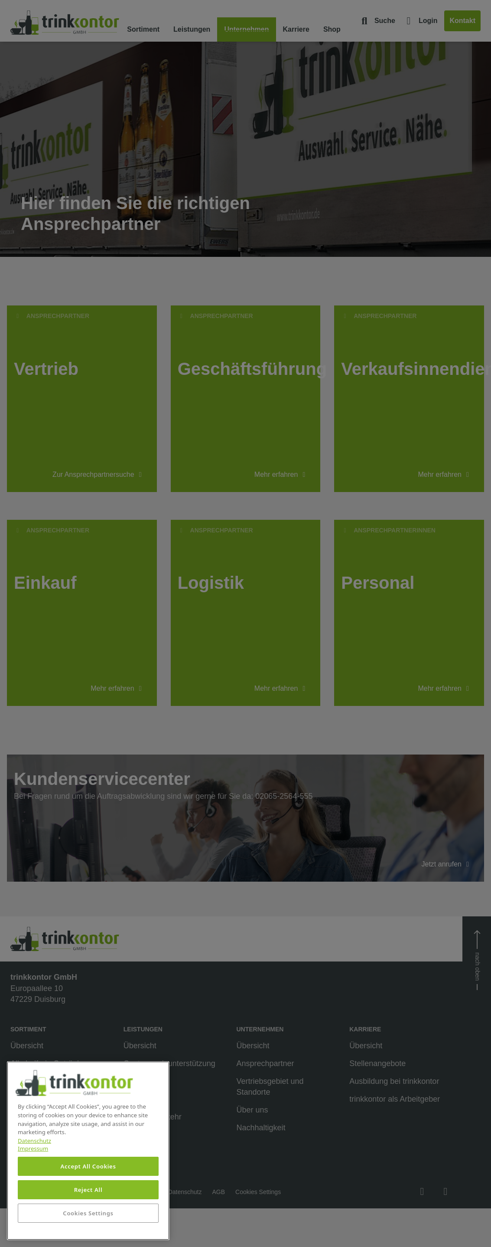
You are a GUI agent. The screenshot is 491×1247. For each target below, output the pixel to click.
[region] (88, 1150)
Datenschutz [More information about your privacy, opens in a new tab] (34, 1141)
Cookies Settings (88, 1213)
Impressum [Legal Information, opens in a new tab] (33, 1148)
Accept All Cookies (88, 1166)
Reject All (88, 1190)
